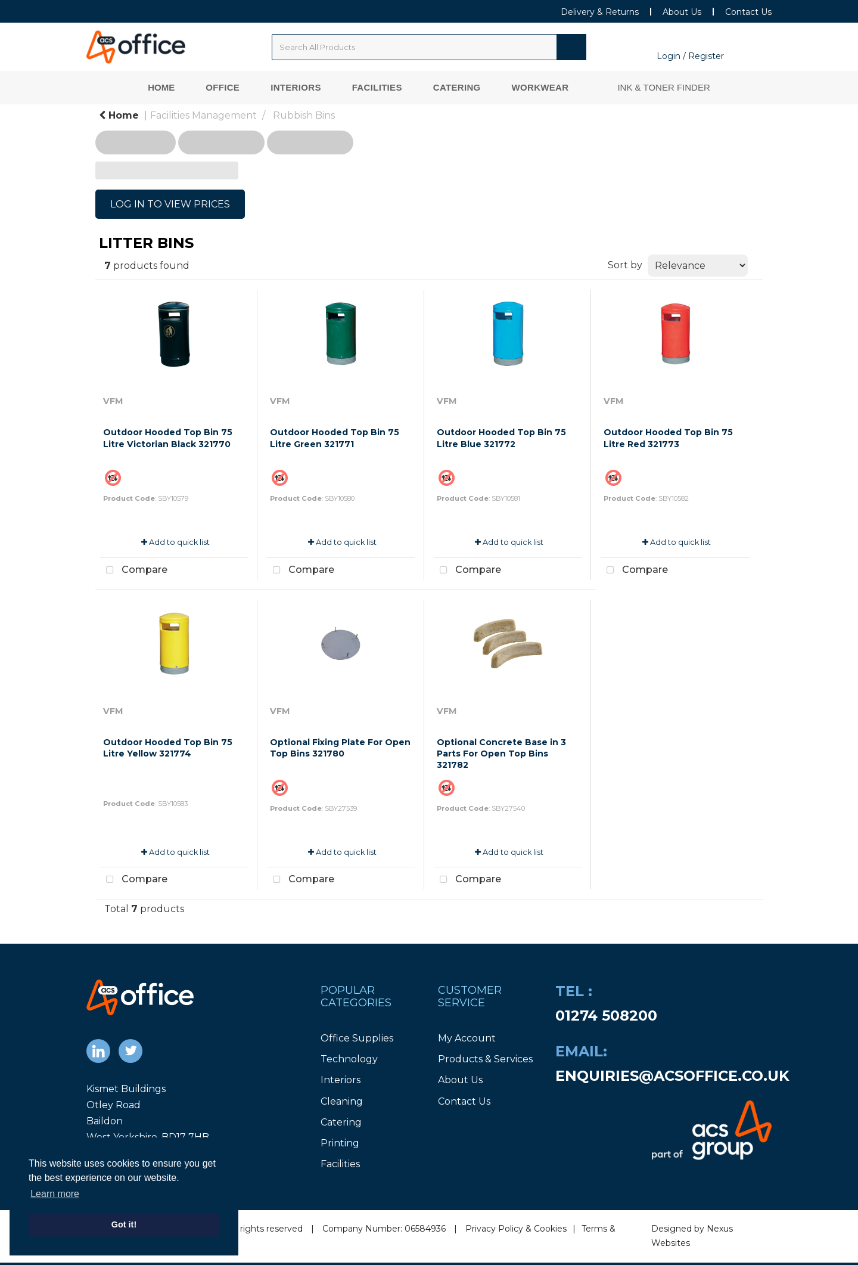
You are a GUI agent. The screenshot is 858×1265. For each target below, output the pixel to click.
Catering (457, 87)
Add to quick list (175, 542)
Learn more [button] (54, 1194)
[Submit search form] (571, 47)
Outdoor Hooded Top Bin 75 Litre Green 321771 (334, 438)
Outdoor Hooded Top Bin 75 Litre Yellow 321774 (167, 748)
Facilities (377, 87)
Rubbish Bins (304, 115)
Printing (340, 1143)
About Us (682, 12)
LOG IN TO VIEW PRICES (170, 204)
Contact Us (748, 12)
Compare (133, 570)
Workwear (540, 87)
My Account (467, 1038)
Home (161, 87)
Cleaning (342, 1101)
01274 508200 (606, 1015)
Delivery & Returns (600, 12)
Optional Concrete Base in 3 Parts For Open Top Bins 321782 (501, 753)
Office (223, 87)
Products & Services (485, 1059)
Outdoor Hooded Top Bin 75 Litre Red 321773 (668, 438)
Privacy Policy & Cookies (516, 1228)
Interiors (296, 87)
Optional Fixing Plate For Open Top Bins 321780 (340, 748)
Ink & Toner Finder (663, 87)
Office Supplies (357, 1038)
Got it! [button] (123, 1224)
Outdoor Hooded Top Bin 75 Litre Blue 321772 (501, 438)
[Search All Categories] (429, 47)
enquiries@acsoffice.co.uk (672, 1075)
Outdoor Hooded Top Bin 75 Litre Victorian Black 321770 (167, 438)
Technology (349, 1059)
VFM (113, 401)
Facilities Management (203, 115)
